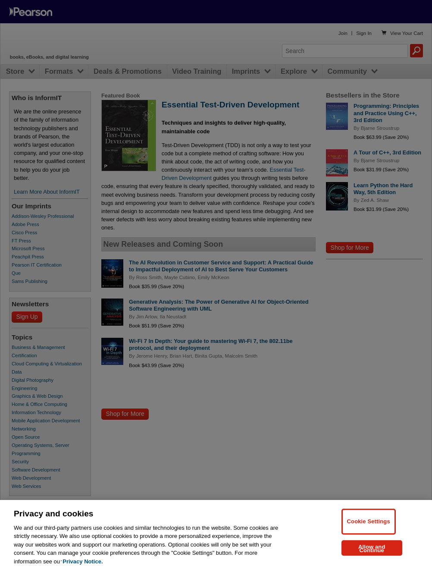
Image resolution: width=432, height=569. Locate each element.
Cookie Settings (368, 529)
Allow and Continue (371, 557)
